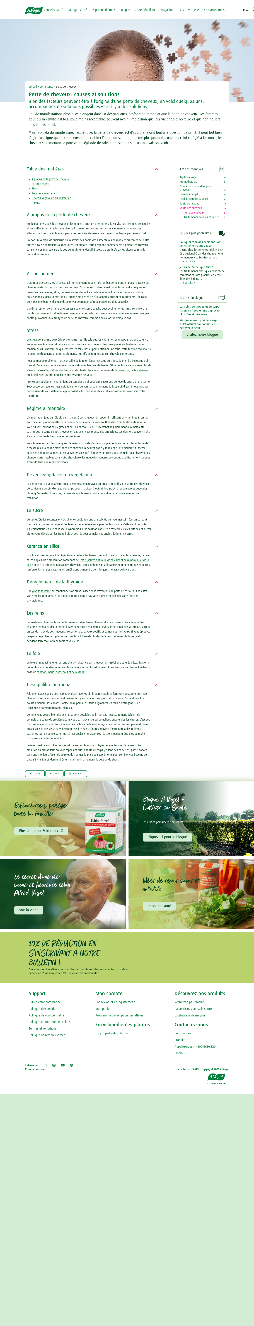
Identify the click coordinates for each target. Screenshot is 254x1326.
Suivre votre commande (45, 1004)
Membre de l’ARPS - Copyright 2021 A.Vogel (203, 1071)
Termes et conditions (43, 1030)
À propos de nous (107, 10)
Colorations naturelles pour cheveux (195, 188)
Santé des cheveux (191, 208)
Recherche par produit (189, 1004)
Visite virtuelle (192, 10)
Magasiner (171, 10)
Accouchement (40, 183)
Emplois (180, 1055)
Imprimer (83, 773)
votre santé (46, 86)
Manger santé (81, 10)
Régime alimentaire (43, 193)
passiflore (123, 370)
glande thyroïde (41, 591)
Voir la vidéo (29, 911)
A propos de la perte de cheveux (50, 179)
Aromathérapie (188, 181)
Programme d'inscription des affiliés (119, 1017)
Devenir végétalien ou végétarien (51, 198)
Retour (36, 773)
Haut (59, 773)
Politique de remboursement (48, 1037)
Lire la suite (187, 261)
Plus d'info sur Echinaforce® (42, 831)
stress (33, 339)
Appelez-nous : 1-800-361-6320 (195, 1048)
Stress (35, 188)
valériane (142, 370)
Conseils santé (56, 10)
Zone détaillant (148, 10)
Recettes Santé (160, 907)
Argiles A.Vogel (188, 177)
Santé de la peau (189, 203)
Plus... (36, 202)
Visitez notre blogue (202, 335)
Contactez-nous (217, 10)
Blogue (128, 10)
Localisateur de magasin (191, 1017)
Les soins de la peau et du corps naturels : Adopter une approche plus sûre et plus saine (200, 310)
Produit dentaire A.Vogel (194, 199)
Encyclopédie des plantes (112, 1035)
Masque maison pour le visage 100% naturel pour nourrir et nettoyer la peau (198, 324)
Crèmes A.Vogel (189, 194)
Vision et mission (35, 1071)
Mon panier (103, 1010)
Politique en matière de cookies (50, 1023)
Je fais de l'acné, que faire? (196, 267)
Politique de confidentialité (46, 1017)
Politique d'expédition (43, 1010)
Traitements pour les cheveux (201, 217)
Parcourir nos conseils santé (193, 1010)
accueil (33, 86)
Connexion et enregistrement (115, 1004)
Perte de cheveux (194, 212)
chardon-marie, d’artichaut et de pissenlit (61, 672)
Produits (180, 1041)
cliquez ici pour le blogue (168, 838)
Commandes (183, 1035)
